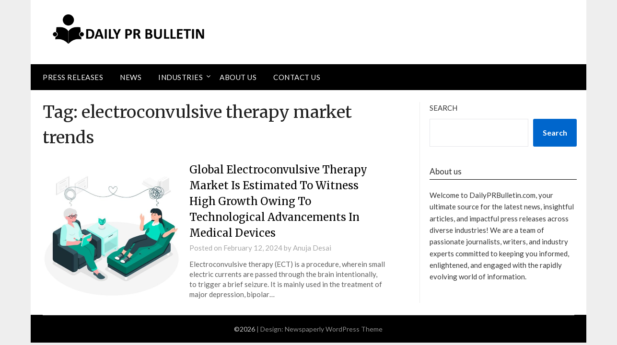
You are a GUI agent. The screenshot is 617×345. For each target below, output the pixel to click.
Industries (180, 77)
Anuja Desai (312, 247)
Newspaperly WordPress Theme (334, 329)
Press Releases (73, 77)
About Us (238, 77)
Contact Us (296, 77)
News (130, 77)
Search (443, 108)
